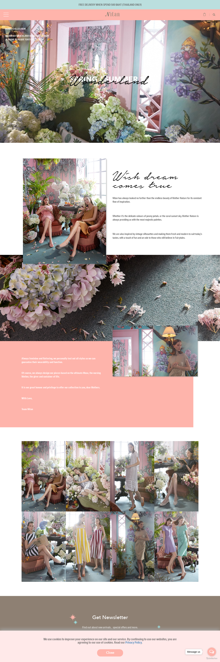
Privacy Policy (133, 642)
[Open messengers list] (211, 652)
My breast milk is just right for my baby (27, 35)
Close (110, 653)
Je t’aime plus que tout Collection (24, 39)
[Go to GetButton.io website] (211, 658)
